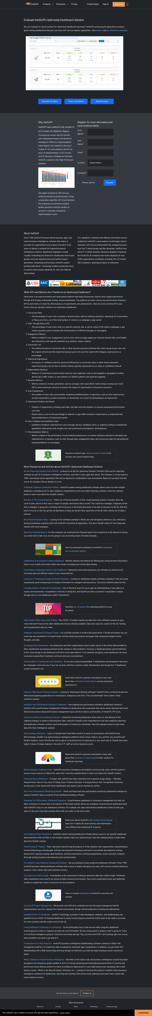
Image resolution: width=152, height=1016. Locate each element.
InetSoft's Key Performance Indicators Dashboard (45, 704)
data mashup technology (99, 820)
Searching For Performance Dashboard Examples (45, 800)
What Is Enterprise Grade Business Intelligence (44, 959)
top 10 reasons (79, 607)
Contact (58, 1006)
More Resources (76, 1002)
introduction (85, 893)
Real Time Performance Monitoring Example (43, 791)
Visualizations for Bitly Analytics (38, 943)
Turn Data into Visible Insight (36, 875)
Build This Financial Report (35, 532)
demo (100, 30)
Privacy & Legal (111, 1006)
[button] (48, 4)
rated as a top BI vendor (96, 453)
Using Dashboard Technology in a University (42, 927)
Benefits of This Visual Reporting (38, 500)
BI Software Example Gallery (36, 519)
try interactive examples (117, 30)
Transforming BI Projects (34, 847)
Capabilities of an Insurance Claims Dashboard (44, 561)
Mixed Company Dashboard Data (38, 770)
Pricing (74, 4)
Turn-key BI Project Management (38, 905)
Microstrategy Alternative (35, 733)
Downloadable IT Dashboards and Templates (43, 661)
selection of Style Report (85, 681)
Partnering (93, 1006)
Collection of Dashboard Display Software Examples (46, 579)
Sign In (106, 4)
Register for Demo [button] (50, 101)
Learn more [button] (65, 1013)
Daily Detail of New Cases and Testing (40, 620)
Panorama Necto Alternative (36, 779)
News (76, 1006)
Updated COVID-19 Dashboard (37, 914)
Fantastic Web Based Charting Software (41, 692)
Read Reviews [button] (102, 101)
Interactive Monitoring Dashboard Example (42, 717)
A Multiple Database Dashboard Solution (41, 487)
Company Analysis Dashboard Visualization (42, 588)
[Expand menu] (52, 4)
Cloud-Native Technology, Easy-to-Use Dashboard (45, 570)
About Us (40, 1006)
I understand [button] (143, 1013)
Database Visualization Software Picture (41, 633)
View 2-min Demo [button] (76, 101)
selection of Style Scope (85, 758)
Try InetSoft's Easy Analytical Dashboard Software (45, 863)
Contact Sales (93, 4)
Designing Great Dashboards (36, 645)
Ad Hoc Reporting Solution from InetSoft (41, 471)
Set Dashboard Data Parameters (38, 834)
